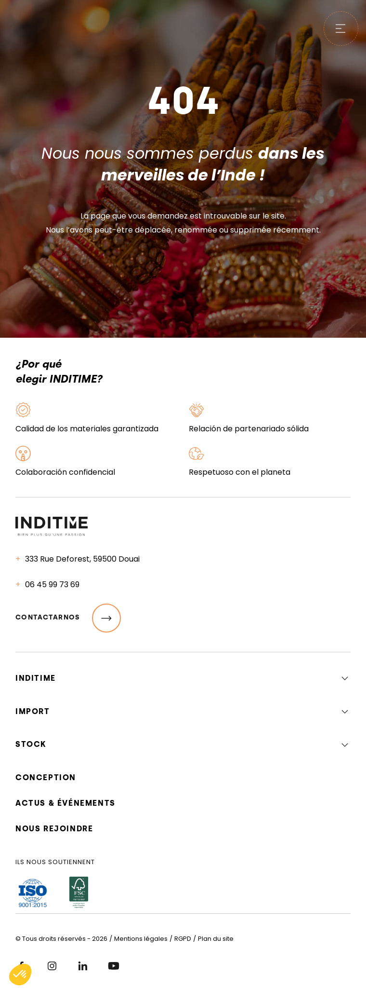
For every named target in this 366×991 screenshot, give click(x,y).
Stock (31, 744)
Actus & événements (65, 803)
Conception (45, 777)
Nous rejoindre (54, 828)
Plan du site (216, 938)
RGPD (182, 938)
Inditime (35, 678)
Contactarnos (68, 618)
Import (32, 711)
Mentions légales (141, 938)
